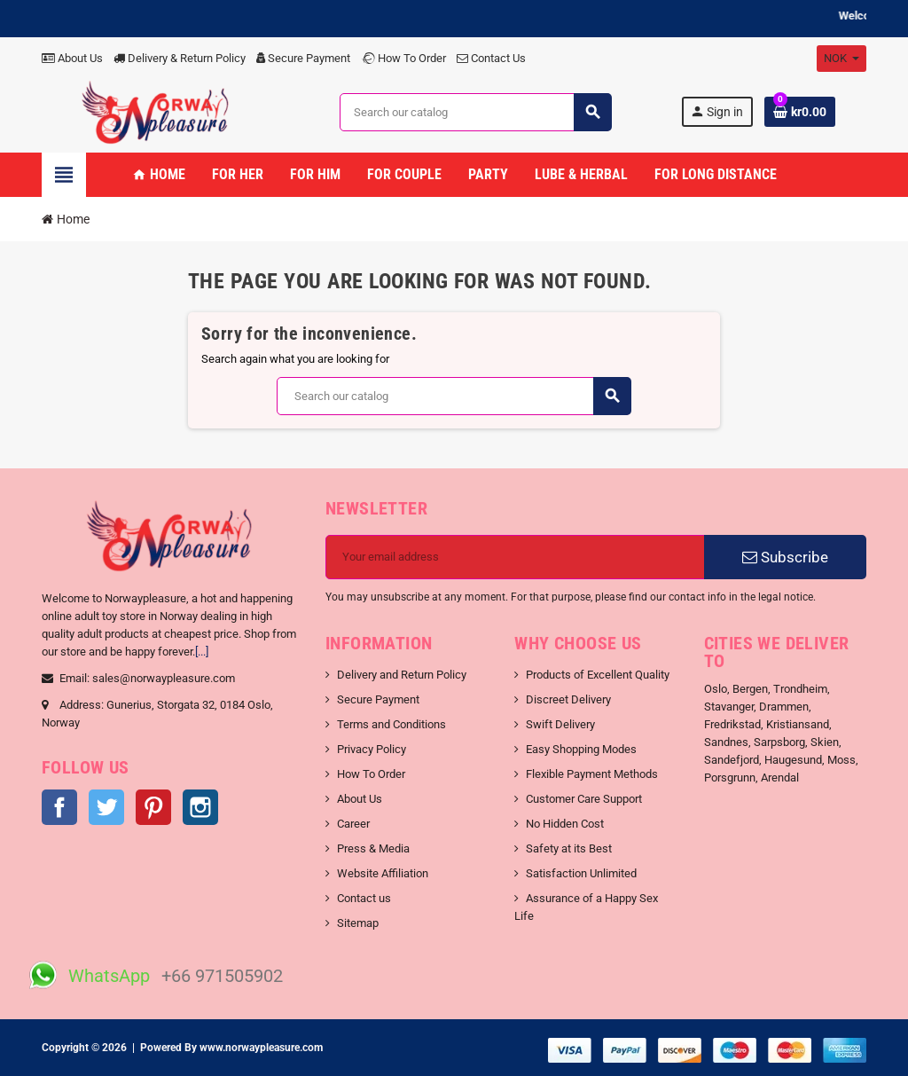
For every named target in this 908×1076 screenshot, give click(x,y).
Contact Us (491, 58)
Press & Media (373, 848)
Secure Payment (303, 58)
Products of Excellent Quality (597, 674)
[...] (201, 651)
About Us (72, 58)
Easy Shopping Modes (581, 749)
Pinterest (153, 807)
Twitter (106, 807)
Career (353, 823)
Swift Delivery (560, 724)
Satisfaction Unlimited (581, 873)
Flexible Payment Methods (592, 774)
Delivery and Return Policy (401, 674)
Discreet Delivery (568, 699)
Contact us (364, 898)
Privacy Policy (371, 749)
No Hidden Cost (565, 823)
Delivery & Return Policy (180, 58)
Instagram (200, 807)
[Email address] (515, 557)
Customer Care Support (584, 798)
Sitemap (358, 923)
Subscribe (785, 557)
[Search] (475, 112)
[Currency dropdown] (841, 58)
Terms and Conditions (391, 724)
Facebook (59, 807)
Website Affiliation (382, 873)
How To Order (403, 58)
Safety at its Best (569, 848)
